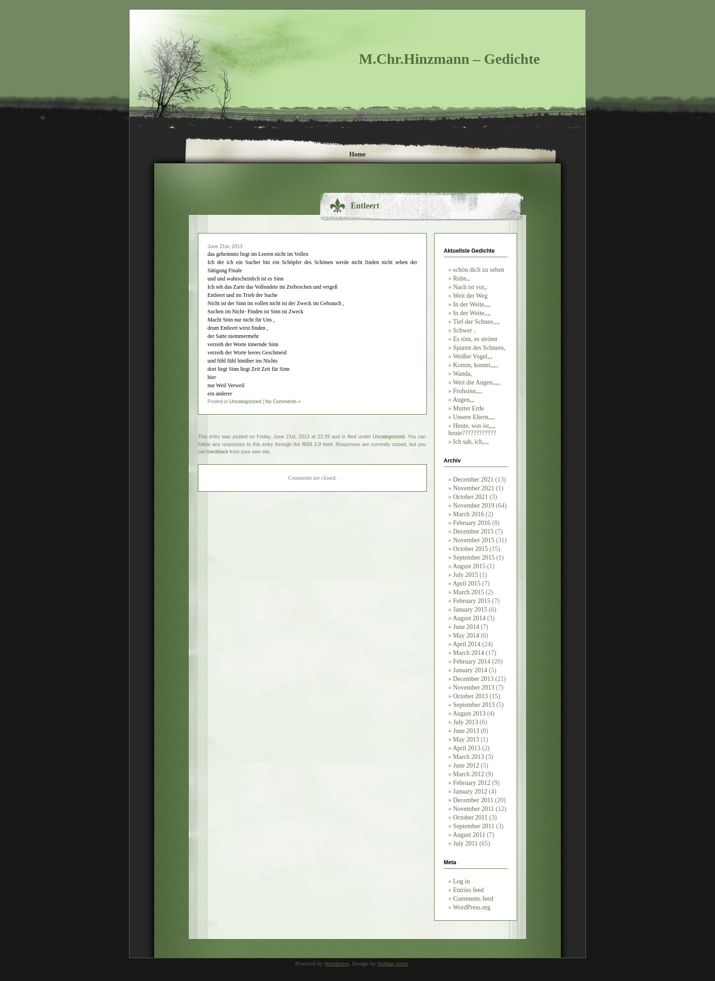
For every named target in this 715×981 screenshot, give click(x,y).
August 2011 (469, 834)
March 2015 (468, 592)
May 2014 (466, 635)
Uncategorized (245, 401)
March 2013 (468, 756)
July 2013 (465, 722)
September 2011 (474, 826)
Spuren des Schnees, (479, 347)
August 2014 (469, 618)
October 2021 (470, 496)
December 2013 (473, 678)
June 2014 (466, 626)
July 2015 (465, 574)
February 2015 (472, 600)
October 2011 (470, 817)
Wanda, (462, 373)
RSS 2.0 (311, 444)
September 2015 (474, 557)
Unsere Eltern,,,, (474, 417)
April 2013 (467, 748)
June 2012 (466, 765)
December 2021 (473, 479)
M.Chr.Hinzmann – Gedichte (449, 59)
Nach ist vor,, (470, 287)
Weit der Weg (470, 295)
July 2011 (465, 843)
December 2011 (473, 800)
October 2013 (470, 696)
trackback (217, 451)
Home (357, 154)
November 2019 (474, 505)
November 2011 (473, 808)
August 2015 (469, 566)
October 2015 (470, 548)
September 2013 (474, 704)
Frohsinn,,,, (467, 391)
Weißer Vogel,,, (472, 356)
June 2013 (466, 730)
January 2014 (470, 670)
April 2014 (467, 644)
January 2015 (470, 609)
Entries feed (468, 890)
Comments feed (473, 898)
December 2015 (473, 531)
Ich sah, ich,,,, (471, 441)
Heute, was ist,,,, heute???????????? (472, 429)
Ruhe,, (461, 278)
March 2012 (468, 774)
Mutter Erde (468, 408)
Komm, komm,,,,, (475, 365)
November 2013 (474, 687)
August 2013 (469, 713)
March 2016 (468, 514)
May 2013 (466, 739)
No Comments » (283, 401)
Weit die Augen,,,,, (476, 382)
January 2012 (470, 791)
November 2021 (474, 488)
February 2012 (472, 782)
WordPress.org (471, 907)
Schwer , (464, 330)
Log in (461, 881)
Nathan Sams (392, 963)
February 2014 (472, 661)
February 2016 (472, 522)
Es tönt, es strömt (475, 339)
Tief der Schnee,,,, (476, 321)
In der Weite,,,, (472, 304)
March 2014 (468, 652)
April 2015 (467, 583)
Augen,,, (464, 399)
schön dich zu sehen (478, 269)
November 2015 (474, 540)
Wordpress (336, 963)
